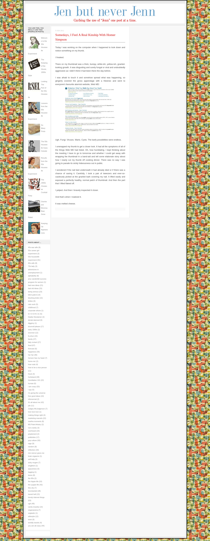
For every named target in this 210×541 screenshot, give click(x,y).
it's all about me (34, 402)
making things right (35, 415)
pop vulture (32, 440)
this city (31, 488)
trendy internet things (36, 497)
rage (30, 443)
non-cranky (32, 428)
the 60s (31, 478)
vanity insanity (33, 507)
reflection (31, 450)
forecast (31, 349)
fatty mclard (32, 342)
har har (31, 355)
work (30, 519)
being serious (33, 292)
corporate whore (34, 311)
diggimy (31, 323)
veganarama (33, 510)
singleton (31, 466)
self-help (31, 459)
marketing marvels (35, 418)
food (30, 345)
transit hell (32, 494)
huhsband (32, 377)
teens (30, 475)
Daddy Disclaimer (35, 317)
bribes (30, 301)
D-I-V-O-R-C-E (34, 314)
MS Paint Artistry (34, 424)
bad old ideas (33, 288)
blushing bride (33, 298)
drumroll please (34, 326)
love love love (33, 412)
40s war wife (33, 247)
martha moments (34, 421)
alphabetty (32, 276)
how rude (31, 364)
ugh (29, 504)
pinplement (32, 434)
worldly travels (33, 523)
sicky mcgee (33, 463)
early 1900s (32, 330)
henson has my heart (36, 358)
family (30, 339)
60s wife (31, 263)
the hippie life (33, 481)
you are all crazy (34, 526)
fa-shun (31, 336)
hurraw (30, 383)
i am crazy (32, 387)
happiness (32, 352)
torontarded (32, 491)
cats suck (31, 304)
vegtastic (31, 513)
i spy (30, 390)
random (31, 447)
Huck (30, 374)
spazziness (32, 469)
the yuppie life (33, 485)
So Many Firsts (43, 128)
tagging (31, 472)
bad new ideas (33, 285)
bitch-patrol (32, 295)
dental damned (34, 320)
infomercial (32, 399)
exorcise (31, 333)
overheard (32, 431)
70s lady (31, 266)
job (29, 406)
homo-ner (32, 361)
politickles (32, 437)
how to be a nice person (37, 367)
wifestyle (31, 516)
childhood (32, 307)
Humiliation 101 (34, 380)
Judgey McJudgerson (36, 409)
